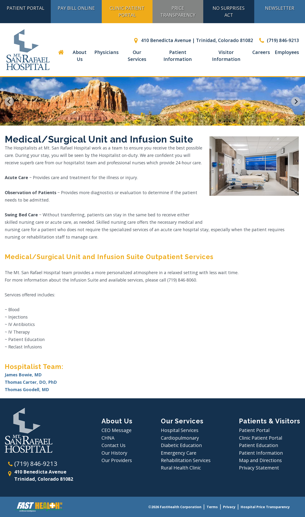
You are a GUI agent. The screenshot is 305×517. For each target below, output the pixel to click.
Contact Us (114, 445)
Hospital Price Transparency (265, 507)
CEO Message (117, 430)
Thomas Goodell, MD (27, 389)
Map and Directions (260, 460)
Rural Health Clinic (181, 467)
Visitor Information (226, 55)
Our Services (137, 55)
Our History (114, 453)
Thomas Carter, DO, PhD (31, 382)
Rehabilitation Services (186, 460)
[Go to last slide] (9, 101)
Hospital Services (179, 430)
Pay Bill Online (76, 8)
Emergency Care (178, 453)
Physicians (106, 52)
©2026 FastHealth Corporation (174, 507)
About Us (79, 55)
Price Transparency (177, 11)
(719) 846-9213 (278, 40)
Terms (212, 507)
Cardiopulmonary (180, 438)
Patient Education (258, 445)
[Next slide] (295, 101)
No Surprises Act (229, 11)
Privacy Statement (259, 467)
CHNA (108, 438)
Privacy (229, 507)
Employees (287, 52)
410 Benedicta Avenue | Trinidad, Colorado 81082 (192, 40)
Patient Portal (25, 8)
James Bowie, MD (23, 375)
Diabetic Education (181, 445)
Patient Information (177, 55)
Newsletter (279, 8)
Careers (261, 52)
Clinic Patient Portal (127, 11)
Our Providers (117, 460)
